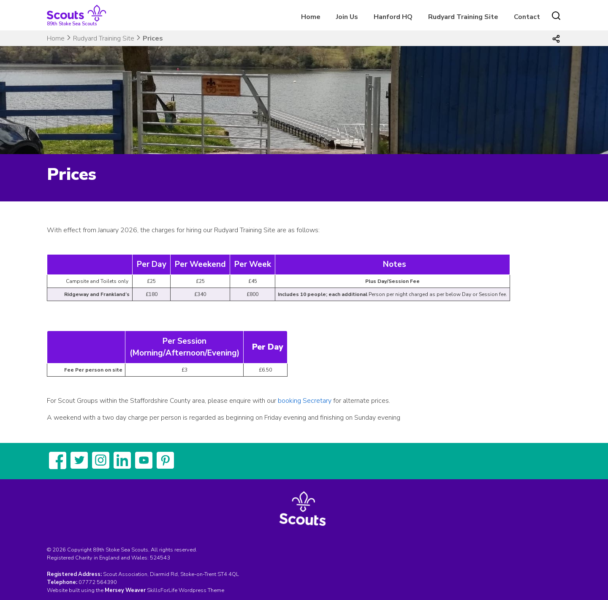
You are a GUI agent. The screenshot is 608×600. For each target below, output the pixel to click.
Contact (527, 17)
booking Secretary (304, 400)
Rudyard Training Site (463, 17)
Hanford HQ (393, 17)
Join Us (347, 17)
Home (310, 17)
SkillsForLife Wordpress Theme (185, 590)
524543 (160, 558)
